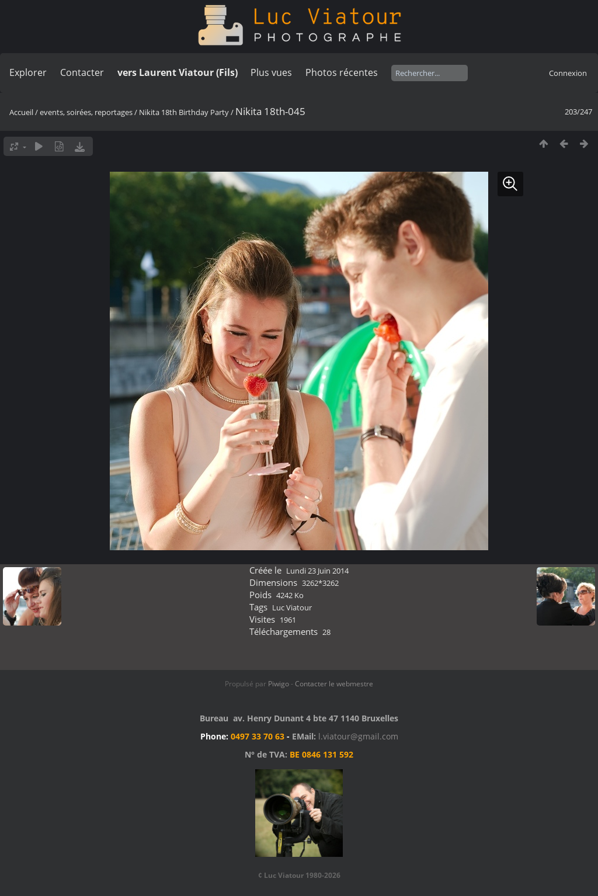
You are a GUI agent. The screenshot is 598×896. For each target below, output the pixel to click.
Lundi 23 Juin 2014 (317, 570)
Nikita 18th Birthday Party (184, 112)
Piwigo (278, 684)
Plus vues (271, 72)
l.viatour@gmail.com (358, 736)
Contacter (82, 72)
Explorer (28, 72)
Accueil (21, 112)
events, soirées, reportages (87, 112)
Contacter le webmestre (334, 684)
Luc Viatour (292, 607)
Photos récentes (341, 72)
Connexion (568, 73)
